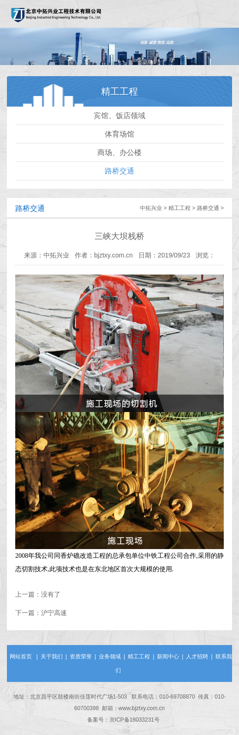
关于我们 (52, 656)
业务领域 (110, 656)
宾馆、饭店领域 (119, 116)
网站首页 (21, 656)
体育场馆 (119, 134)
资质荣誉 (81, 656)
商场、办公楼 (119, 152)
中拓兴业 (151, 208)
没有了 (50, 594)
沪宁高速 (54, 612)
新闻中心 (168, 656)
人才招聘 (197, 656)
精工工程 (179, 208)
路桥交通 (119, 171)
